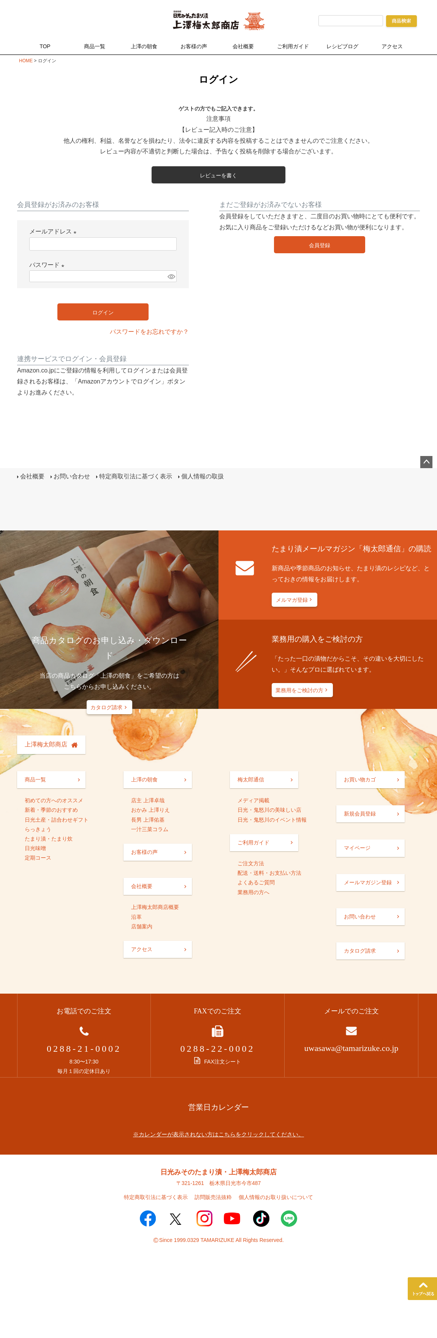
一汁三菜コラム (149, 829)
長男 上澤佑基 (148, 820)
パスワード (48, 265)
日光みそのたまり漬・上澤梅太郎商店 (218, 1172)
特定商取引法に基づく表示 (135, 476)
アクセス (392, 46)
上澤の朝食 (144, 46)
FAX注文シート (217, 1062)
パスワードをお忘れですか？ (149, 331)
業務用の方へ (253, 892)
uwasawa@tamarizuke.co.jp (351, 1048)
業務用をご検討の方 (299, 690)
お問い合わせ (72, 476)
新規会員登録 (360, 814)
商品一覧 (94, 46)
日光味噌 (35, 848)
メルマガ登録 (292, 600)
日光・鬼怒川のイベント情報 (272, 820)
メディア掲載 (253, 800)
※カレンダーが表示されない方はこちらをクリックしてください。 (218, 1134)
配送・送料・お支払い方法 (269, 873)
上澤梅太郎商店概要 (155, 907)
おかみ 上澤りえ (150, 810)
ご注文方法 (251, 863)
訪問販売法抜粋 (213, 1197)
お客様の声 (193, 46)
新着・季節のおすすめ (51, 810)
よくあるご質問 (256, 882)
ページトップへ (426, 462)
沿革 (136, 917)
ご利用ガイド (293, 46)
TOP (45, 46)
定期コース (38, 858)
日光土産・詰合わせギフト (57, 820)
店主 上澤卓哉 (148, 800)
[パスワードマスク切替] (171, 276)
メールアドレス (54, 231)
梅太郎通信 (251, 779)
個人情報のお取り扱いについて (276, 1197)
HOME (26, 60)
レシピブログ (342, 46)
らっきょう (38, 829)
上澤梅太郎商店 (46, 744)
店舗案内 (141, 926)
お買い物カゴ (360, 779)
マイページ (357, 848)
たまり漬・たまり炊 (49, 839)
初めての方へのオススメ (54, 800)
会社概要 (243, 46)
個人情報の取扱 (202, 476)
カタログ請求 (106, 707)
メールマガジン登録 (368, 882)
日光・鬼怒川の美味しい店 (269, 810)
